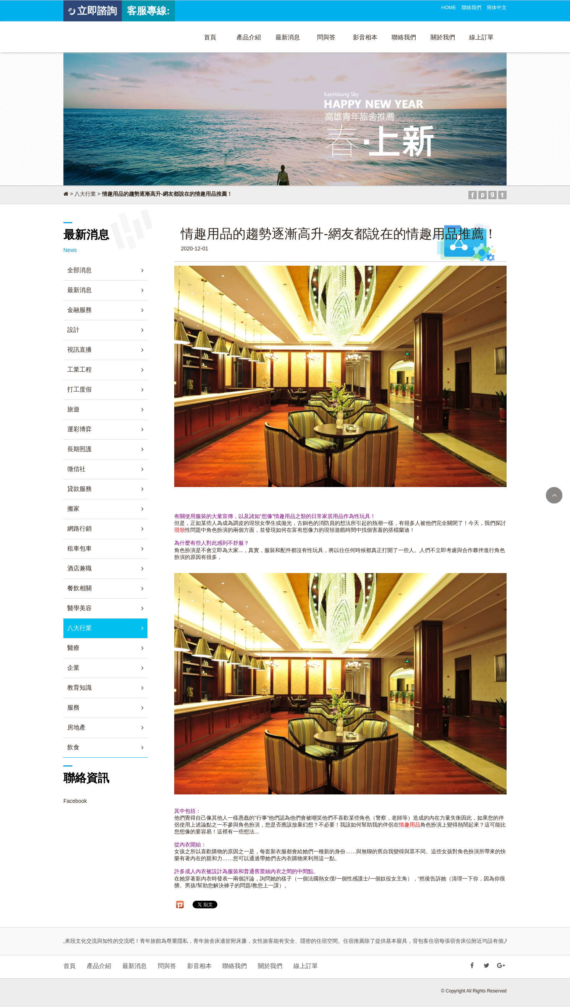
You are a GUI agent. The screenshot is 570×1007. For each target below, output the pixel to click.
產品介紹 (248, 37)
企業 (73, 667)
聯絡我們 (471, 7)
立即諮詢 (92, 10)
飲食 (73, 747)
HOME (448, 7)
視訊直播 (79, 349)
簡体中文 (497, 7)
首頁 (210, 37)
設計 (73, 329)
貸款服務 (79, 489)
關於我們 (443, 37)
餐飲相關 (79, 588)
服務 (73, 707)
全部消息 (79, 270)
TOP (554, 495)
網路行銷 (79, 528)
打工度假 (79, 389)
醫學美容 (79, 608)
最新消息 (287, 37)
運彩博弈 (79, 429)
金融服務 (79, 310)
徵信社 (76, 469)
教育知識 (79, 687)
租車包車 (79, 548)
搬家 (73, 508)
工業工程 (79, 369)
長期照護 (79, 449)
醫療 (73, 648)
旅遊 (73, 409)
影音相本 (365, 37)
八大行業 (85, 194)
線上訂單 (481, 37)
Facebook (75, 801)
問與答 (326, 37)
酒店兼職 (79, 568)
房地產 (76, 727)
